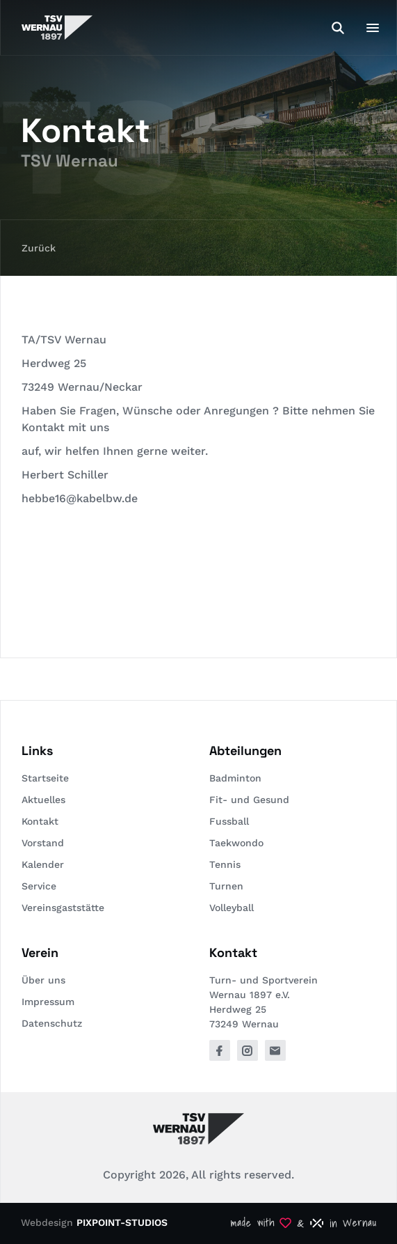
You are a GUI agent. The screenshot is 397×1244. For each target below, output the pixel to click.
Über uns (43, 980)
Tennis (225, 864)
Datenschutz (52, 1023)
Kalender (43, 864)
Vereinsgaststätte (63, 907)
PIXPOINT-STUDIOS (122, 1222)
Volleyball (231, 907)
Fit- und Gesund (249, 799)
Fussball (229, 821)
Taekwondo (236, 842)
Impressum (48, 1001)
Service (39, 886)
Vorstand (43, 842)
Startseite (45, 778)
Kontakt (40, 821)
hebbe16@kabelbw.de (80, 498)
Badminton (235, 778)
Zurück (39, 248)
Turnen (226, 886)
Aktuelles (43, 799)
